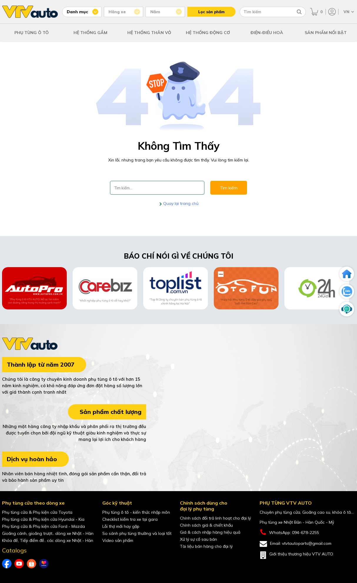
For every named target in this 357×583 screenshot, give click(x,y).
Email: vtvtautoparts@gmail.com (295, 543)
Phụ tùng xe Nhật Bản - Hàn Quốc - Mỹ (297, 522)
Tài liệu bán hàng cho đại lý (206, 546)
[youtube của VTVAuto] (19, 563)
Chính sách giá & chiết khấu (206, 525)
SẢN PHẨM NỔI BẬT (326, 32)
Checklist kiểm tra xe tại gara (130, 519)
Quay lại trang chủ (180, 203)
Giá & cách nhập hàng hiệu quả (210, 532)
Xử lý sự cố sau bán (198, 539)
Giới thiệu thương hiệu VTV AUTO (296, 555)
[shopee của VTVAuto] (31, 563)
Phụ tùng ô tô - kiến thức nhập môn (136, 512)
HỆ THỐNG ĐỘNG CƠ (208, 32)
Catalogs (14, 550)
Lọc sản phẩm (211, 11)
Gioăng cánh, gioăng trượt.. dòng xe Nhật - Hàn (48, 533)
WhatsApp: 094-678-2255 (289, 532)
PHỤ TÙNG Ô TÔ (31, 32)
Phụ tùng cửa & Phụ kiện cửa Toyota (37, 512)
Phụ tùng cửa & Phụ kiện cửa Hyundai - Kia (43, 519)
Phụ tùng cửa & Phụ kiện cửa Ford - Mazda (43, 526)
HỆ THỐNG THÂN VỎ (149, 32)
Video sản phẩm (117, 540)
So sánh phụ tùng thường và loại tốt (136, 533)
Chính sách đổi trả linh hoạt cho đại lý (215, 518)
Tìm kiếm (229, 188)
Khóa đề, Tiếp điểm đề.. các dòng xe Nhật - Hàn (47, 540)
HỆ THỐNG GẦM (90, 32)
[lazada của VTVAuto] (44, 563)
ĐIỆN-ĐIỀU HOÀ (267, 32)
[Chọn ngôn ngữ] (348, 11)
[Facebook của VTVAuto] (6, 563)
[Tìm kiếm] (299, 12)
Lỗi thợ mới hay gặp (120, 526)
